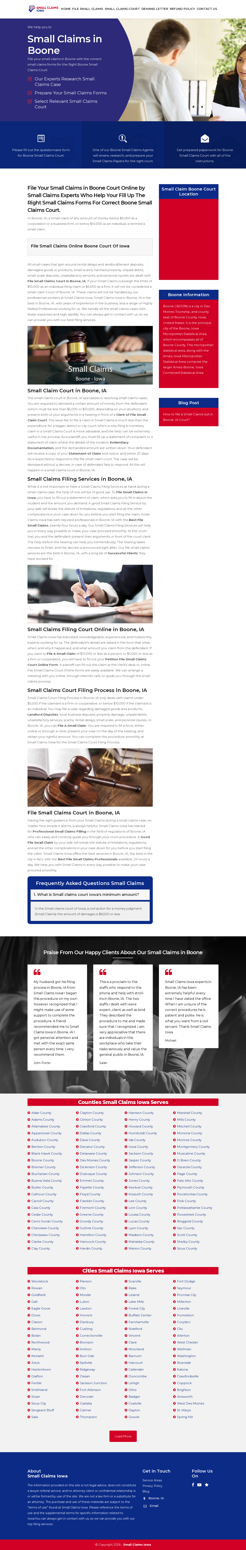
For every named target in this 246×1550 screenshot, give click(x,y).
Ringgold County (190, 1221)
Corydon (183, 1322)
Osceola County (189, 1167)
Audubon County (44, 1140)
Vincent (134, 1335)
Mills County (186, 1119)
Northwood (40, 1342)
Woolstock (39, 1281)
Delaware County (93, 1153)
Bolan (36, 1335)
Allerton (183, 1335)
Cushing (86, 1329)
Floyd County (90, 1194)
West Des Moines (190, 1403)
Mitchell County (189, 1126)
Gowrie (134, 1417)
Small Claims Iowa (137, 1545)
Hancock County (93, 1242)
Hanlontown (41, 1369)
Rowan (36, 1288)
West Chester (187, 1342)
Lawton (86, 1308)
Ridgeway (87, 1369)
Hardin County (91, 1248)
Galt (34, 1302)
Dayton (134, 1410)
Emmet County (92, 1181)
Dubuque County (93, 1174)
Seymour (184, 1288)
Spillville (86, 1363)
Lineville (183, 1308)
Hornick (86, 1315)
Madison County (141, 1235)
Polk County (186, 1201)
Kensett (37, 1356)
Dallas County (90, 1133)
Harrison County (141, 1113)
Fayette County (92, 1187)
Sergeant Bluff (42, 1410)
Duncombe (138, 1376)
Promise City (186, 1295)
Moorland (136, 1349)
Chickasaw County (45, 1235)
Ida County (137, 1140)
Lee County (137, 1201)
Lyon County (138, 1228)
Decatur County (92, 1147)
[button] (121, 1080)
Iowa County (138, 1147)
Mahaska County (141, 1242)
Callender (136, 1369)
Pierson (86, 1281)
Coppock (184, 1383)
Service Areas (152, 1480)
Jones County (139, 1181)
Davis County (90, 1140)
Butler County (42, 1187)
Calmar (85, 1410)
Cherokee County (45, 1228)
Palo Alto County (190, 1181)
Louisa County (139, 1214)
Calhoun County (43, 1194)
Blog (146, 1491)
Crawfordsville (188, 1376)
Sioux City (38, 1403)
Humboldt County (143, 1133)
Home (66, 9)
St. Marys (184, 1410)
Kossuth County (141, 1194)
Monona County (189, 1133)
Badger (134, 1397)
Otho (133, 1390)
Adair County (41, 1113)
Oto (83, 1288)
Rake (133, 1288)
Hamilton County (93, 1235)
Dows (35, 1315)
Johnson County (141, 1174)
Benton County (43, 1147)
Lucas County (139, 1221)
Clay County (40, 1248)
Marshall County (189, 1113)
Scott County (187, 1235)
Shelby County (188, 1242)
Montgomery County (193, 1147)
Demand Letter (154, 9)
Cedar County (42, 1214)
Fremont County (93, 1208)
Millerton (184, 1302)
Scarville (135, 1281)
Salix (34, 1417)
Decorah (86, 1397)
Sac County (185, 1228)
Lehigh (134, 1383)
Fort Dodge (186, 1281)
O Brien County (189, 1160)
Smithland (39, 1390)
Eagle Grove (40, 1308)
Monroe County (189, 1140)
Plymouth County (190, 1187)
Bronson (86, 1342)
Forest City (137, 1308)
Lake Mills (136, 1302)
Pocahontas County (192, 1194)
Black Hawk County (46, 1153)
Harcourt (136, 1363)
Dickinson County (93, 1167)
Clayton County (92, 1113)
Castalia (86, 1403)
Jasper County (140, 1160)
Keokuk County (141, 1187)
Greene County (91, 1214)
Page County (187, 1174)
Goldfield (38, 1295)
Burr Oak (87, 1356)
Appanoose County (46, 1133)
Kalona (182, 1369)
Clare (133, 1342)
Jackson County (141, 1153)
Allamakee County (45, 1126)
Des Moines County (95, 1160)
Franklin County (92, 1201)
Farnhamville (139, 1322)
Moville (85, 1295)
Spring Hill (185, 1417)
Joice (35, 1363)
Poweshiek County (191, 1214)
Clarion (36, 1322)
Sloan (35, 1397)
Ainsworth (185, 1397)
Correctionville (91, 1335)
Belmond (38, 1329)
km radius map (188, 239)
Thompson (88, 1417)
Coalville (135, 1403)
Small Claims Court (122, 9)
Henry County (139, 1119)
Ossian (85, 1376)
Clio (180, 1329)
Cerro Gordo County (47, 1221)
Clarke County (42, 1242)
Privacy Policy (152, 1486)
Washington (186, 1356)
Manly (36, 1349)
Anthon (86, 1349)
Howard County (141, 1126)
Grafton (37, 1376)
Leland (134, 1295)
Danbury (87, 1322)
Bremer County (43, 1167)
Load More (123, 1436)
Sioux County (187, 1248)
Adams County (42, 1119)
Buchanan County (45, 1174)
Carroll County (42, 1201)
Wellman (184, 1349)
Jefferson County (142, 1167)
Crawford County (93, 1126)
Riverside (184, 1363)
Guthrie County (91, 1228)
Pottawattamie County (194, 1208)
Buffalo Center (140, 1315)
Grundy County (91, 1221)
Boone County (42, 1160)
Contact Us (207, 9)
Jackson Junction (93, 1383)
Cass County (40, 1208)
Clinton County (91, 1119)
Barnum (135, 1356)
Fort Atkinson (90, 1390)
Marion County (140, 1248)
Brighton (184, 1390)
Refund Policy (182, 9)
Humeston (185, 1315)
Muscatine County (191, 1153)
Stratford (135, 1329)
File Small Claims (87, 9)
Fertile (36, 1383)
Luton (84, 1302)
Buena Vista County (46, 1181)
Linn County (138, 1208)
